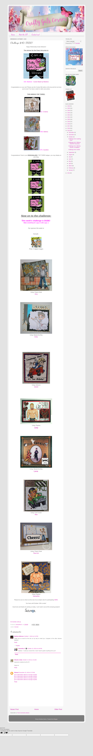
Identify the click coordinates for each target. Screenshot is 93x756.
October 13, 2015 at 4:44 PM (35, 648)
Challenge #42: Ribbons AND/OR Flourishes (74, 143)
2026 (68, 106)
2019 (68, 121)
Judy (36, 428)
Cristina (45, 112)
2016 (68, 128)
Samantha (36, 596)
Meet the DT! (23, 34)
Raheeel (16, 672)
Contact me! (36, 34)
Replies (18, 645)
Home (13, 34)
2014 (68, 173)
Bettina (46, 131)
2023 (68, 112)
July (70, 156)
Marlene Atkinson (19, 636)
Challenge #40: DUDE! (74, 149)
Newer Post (14, 709)
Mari (36, 514)
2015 (68, 130)
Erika (36, 337)
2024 (68, 110)
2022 (68, 115)
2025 (68, 108)
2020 (68, 119)
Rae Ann (36, 553)
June (70, 159)
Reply (15, 642)
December (71, 132)
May (70, 161)
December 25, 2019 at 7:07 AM (27, 672)
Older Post (58, 709)
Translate (76, 43)
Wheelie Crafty (18, 660)
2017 (68, 126)
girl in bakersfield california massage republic (25, 674)
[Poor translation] (5, 733)
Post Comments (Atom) (23, 712)
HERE (56, 600)
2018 (68, 123)
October (71, 136)
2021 (68, 117)
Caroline (46, 150)
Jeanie (36, 387)
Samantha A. (21, 648)
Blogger (56, 719)
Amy (36, 294)
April (70, 163)
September (72, 152)
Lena (36, 471)
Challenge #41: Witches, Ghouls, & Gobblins (74, 146)
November (71, 134)
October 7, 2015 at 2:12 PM (31, 636)
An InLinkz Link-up (15, 621)
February (71, 168)
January (71, 170)
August (71, 154)
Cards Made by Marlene (41, 82)
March (70, 165)
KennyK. (16, 627)
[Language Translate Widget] (73, 41)
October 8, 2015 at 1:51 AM (29, 660)
